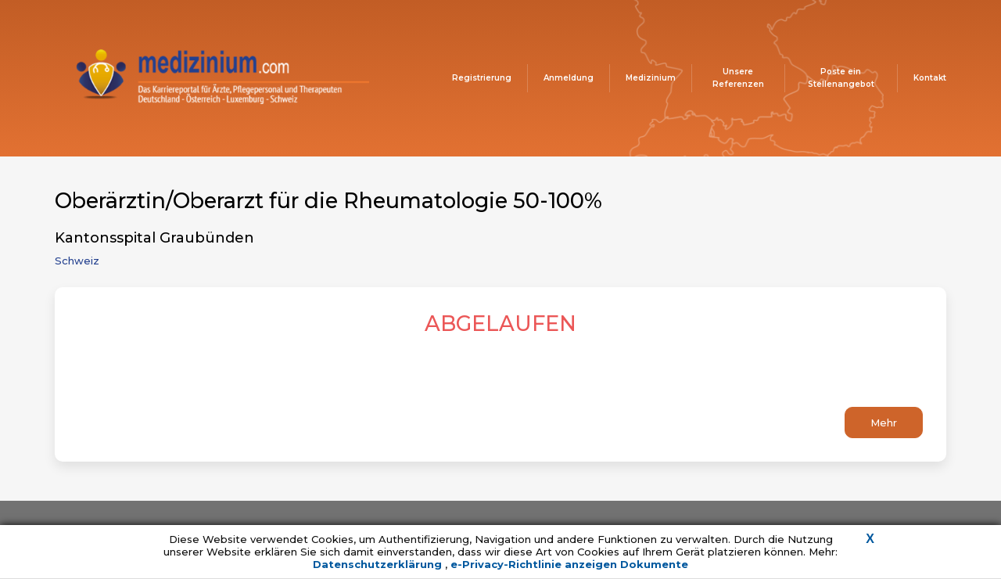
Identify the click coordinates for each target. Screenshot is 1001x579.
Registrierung (481, 78)
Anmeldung (569, 78)
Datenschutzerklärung (379, 564)
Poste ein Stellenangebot (841, 78)
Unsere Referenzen (738, 78)
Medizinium (651, 78)
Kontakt (929, 78)
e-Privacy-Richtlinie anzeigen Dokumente (569, 564)
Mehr (883, 422)
